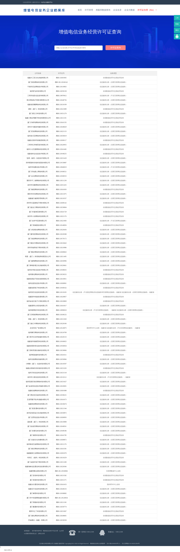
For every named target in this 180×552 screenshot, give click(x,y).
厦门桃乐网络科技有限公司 (38, 449)
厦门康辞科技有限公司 (38, 435)
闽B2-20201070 (61, 453)
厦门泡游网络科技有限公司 (38, 239)
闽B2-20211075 (61, 194)
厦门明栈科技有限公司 (38, 502)
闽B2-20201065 (61, 78)
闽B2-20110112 (61, 377)
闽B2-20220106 (61, 323)
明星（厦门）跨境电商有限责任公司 (38, 256)
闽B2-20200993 (61, 417)
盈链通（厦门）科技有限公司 (37, 422)
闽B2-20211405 (61, 256)
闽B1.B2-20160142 (61, 82)
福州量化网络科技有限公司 (38, 274)
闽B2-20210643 (61, 243)
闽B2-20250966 (61, 359)
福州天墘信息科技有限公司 (38, 373)
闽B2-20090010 (61, 310)
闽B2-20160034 (61, 346)
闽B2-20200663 (61, 252)
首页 (80, 10)
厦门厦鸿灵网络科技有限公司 (37, 234)
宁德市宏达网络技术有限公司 (37, 87)
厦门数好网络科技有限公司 (38, 252)
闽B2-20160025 (61, 341)
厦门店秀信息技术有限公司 (38, 417)
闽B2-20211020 (61, 319)
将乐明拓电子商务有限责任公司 (38, 100)
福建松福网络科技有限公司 (38, 390)
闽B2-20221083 (61, 221)
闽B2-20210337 (61, 198)
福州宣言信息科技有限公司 (38, 292)
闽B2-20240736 (61, 100)
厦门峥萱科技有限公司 (38, 493)
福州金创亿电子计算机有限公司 (38, 301)
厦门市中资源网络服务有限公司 (38, 498)
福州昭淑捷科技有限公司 (38, 355)
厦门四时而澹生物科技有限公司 (38, 350)
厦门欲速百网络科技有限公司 (37, 426)
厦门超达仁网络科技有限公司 (37, 207)
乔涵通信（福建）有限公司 (38, 520)
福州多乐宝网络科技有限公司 (37, 136)
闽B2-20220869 (61, 301)
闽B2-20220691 (61, 386)
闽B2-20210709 (61, 332)
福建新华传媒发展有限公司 (38, 297)
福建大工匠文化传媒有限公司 (37, 78)
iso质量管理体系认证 (30, 533)
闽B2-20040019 (61, 167)
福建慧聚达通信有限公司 (38, 471)
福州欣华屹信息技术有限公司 (37, 270)
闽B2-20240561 (61, 426)
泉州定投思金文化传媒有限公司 (38, 413)
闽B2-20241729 (61, 212)
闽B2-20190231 (61, 395)
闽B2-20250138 (61, 91)
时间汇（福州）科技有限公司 (37, 457)
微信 (177, 30)
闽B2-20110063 (61, 87)
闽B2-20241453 (61, 484)
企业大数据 (129, 10)
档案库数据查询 (103, 10)
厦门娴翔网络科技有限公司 (38, 261)
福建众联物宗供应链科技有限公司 (38, 368)
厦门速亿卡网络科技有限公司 (37, 323)
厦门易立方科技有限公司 (38, 113)
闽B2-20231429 (61, 158)
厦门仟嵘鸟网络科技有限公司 (37, 122)
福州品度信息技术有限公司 (38, 283)
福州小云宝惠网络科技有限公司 (38, 149)
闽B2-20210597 (61, 364)
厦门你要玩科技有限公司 (38, 431)
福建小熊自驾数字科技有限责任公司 (38, 118)
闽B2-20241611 (61, 355)
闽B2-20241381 (61, 449)
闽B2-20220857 (61, 297)
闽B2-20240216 (61, 489)
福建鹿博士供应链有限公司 (38, 306)
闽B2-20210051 (61, 279)
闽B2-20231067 (61, 511)
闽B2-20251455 (61, 185)
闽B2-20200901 (61, 283)
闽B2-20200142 (61, 203)
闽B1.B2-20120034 (61, 498)
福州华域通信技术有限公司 (38, 167)
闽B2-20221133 (61, 131)
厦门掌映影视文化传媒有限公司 (38, 265)
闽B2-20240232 (61, 314)
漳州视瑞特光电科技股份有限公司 (38, 163)
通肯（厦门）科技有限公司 (38, 109)
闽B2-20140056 (61, 225)
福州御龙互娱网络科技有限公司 (38, 444)
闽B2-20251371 (61, 480)
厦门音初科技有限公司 (38, 475)
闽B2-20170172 (61, 239)
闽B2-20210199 (61, 104)
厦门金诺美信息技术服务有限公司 (38, 386)
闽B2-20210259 (61, 457)
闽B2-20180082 (61, 493)
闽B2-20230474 (61, 404)
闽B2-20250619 (61, 136)
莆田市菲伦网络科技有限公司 (37, 194)
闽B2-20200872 (61, 440)
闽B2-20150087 (61, 163)
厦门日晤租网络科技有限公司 (37, 314)
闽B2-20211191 (61, 118)
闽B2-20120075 (61, 328)
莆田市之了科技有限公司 (38, 511)
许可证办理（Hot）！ (147, 10)
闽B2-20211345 (61, 502)
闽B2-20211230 (61, 180)
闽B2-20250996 (61, 261)
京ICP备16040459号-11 (113, 543)
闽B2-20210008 (61, 422)
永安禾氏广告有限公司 (38, 328)
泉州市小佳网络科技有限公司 (37, 216)
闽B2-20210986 (61, 247)
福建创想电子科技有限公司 (38, 288)
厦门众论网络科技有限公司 (38, 176)
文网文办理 (41, 533)
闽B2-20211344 (61, 408)
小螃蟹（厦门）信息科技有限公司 (38, 364)
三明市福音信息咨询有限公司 (37, 95)
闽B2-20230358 (61, 520)
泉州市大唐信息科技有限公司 (37, 377)
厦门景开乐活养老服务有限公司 (38, 337)
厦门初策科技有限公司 (38, 480)
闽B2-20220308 (61, 234)
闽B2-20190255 (61, 154)
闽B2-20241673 (61, 399)
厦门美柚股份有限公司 (38, 225)
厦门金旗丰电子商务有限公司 (37, 462)
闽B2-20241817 (61, 306)
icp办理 (61, 531)
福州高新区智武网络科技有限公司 (38, 382)
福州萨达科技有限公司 (38, 91)
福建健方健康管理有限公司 (38, 198)
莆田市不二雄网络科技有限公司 (38, 180)
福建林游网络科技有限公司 (38, 404)
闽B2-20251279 (61, 113)
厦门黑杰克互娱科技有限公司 (37, 395)
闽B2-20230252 (61, 274)
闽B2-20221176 (61, 216)
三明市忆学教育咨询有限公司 (37, 145)
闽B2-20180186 (61, 431)
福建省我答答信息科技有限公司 (38, 346)
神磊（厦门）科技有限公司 (38, 319)
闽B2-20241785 (61, 435)
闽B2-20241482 (61, 149)
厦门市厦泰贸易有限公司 (38, 212)
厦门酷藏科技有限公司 (38, 507)
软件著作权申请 (37, 531)
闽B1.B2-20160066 (61, 471)
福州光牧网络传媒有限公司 (38, 359)
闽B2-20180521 (61, 171)
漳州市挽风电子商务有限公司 (37, 247)
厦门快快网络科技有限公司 (38, 82)
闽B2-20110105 (61, 292)
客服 (177, 24)
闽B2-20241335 (61, 122)
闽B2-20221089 (61, 109)
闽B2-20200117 (61, 140)
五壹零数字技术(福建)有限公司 (38, 399)
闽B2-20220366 (61, 466)
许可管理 (89, 10)
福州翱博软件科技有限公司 (38, 310)
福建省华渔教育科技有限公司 (37, 341)
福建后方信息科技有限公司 (38, 489)
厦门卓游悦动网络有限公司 (38, 230)
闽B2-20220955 (61, 145)
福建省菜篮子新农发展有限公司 (38, 279)
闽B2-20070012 (61, 95)
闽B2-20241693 (61, 189)
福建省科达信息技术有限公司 (37, 154)
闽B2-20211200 (61, 462)
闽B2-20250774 (61, 507)
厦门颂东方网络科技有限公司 (37, 243)
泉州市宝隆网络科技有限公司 (37, 185)
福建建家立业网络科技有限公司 (38, 453)
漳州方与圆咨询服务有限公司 (37, 127)
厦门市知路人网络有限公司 (38, 171)
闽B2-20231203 (61, 368)
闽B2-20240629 (61, 127)
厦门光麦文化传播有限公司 (38, 440)
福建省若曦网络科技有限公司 (37, 104)
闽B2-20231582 (61, 475)
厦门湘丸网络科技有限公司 (38, 516)
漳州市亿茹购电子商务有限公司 (38, 203)
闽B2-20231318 (61, 373)
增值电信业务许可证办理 (50, 531)
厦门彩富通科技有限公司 (38, 408)
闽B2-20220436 (61, 230)
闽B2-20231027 (61, 382)
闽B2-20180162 (61, 288)
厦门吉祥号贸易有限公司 (38, 221)
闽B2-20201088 (61, 390)
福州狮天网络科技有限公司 (38, 332)
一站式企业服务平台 (46, 2)
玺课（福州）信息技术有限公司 (38, 158)
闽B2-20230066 (61, 350)
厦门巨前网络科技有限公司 (38, 131)
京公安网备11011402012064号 (131, 543)
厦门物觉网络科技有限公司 (38, 189)
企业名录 (117, 10)
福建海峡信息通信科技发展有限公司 (38, 466)
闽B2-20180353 (61, 176)
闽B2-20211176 (61, 444)
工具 (177, 18)
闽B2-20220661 (61, 265)
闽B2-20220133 (61, 337)
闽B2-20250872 (61, 413)
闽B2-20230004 (61, 207)
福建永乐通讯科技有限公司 (38, 484)
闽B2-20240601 (61, 516)
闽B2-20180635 (61, 270)
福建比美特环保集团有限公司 (37, 140)
